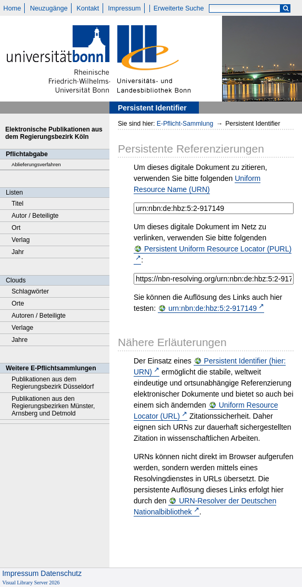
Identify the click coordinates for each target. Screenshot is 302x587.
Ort (16, 227)
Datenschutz (61, 573)
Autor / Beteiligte (35, 215)
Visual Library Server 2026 (30, 582)
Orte (18, 303)
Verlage (22, 327)
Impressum (124, 8)
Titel (18, 203)
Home (12, 8)
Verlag (21, 240)
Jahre (19, 339)
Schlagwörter (30, 291)
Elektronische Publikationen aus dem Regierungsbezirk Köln (54, 133)
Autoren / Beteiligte (39, 315)
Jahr (18, 252)
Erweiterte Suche (179, 8)
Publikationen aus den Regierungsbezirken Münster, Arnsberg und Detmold (53, 406)
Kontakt (88, 8)
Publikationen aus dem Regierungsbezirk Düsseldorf (53, 383)
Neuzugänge (48, 8)
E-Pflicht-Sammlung (185, 123)
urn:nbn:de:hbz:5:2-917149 (212, 308)
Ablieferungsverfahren (36, 164)
